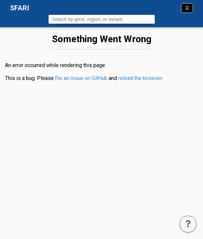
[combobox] (101, 19)
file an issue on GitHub (81, 78)
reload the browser (140, 78)
